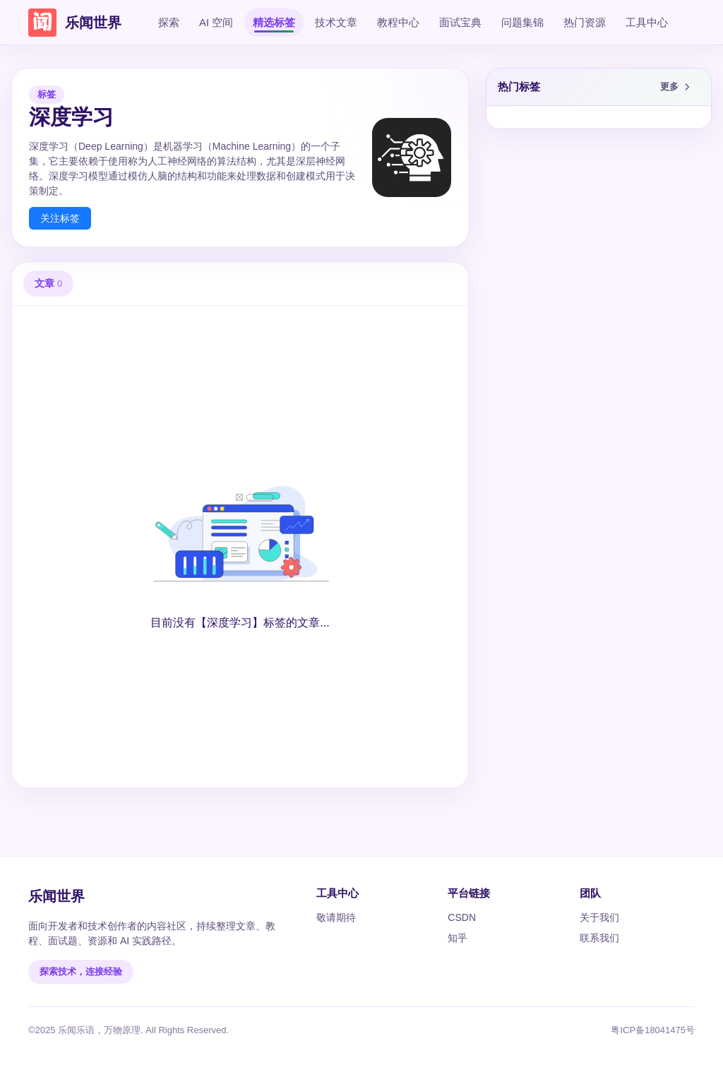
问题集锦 (522, 22)
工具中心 (647, 22)
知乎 (457, 938)
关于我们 (599, 917)
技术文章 (336, 22)
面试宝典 (460, 22)
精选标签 (274, 22)
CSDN (462, 917)
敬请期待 (336, 917)
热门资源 (584, 22)
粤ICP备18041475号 (653, 1030)
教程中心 (398, 22)
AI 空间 (216, 22)
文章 (48, 283)
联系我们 (599, 938)
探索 (168, 22)
